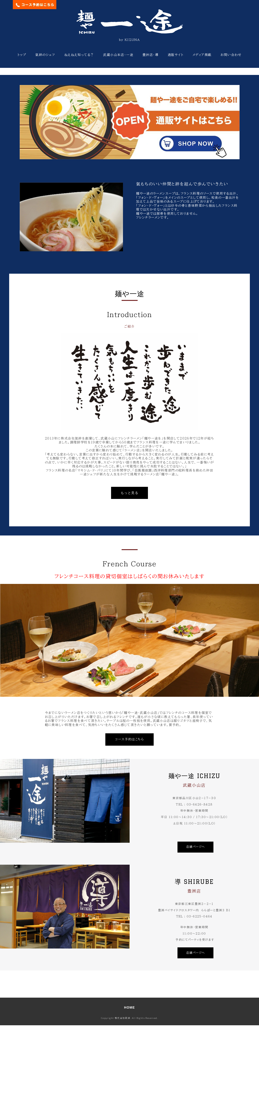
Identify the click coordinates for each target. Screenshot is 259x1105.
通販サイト (175, 54)
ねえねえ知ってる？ (79, 54)
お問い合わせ (231, 54)
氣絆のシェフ (45, 54)
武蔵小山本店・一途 (118, 54)
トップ (21, 54)
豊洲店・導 (150, 54)
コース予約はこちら (129, 819)
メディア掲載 (202, 54)
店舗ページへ (195, 926)
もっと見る (129, 573)
